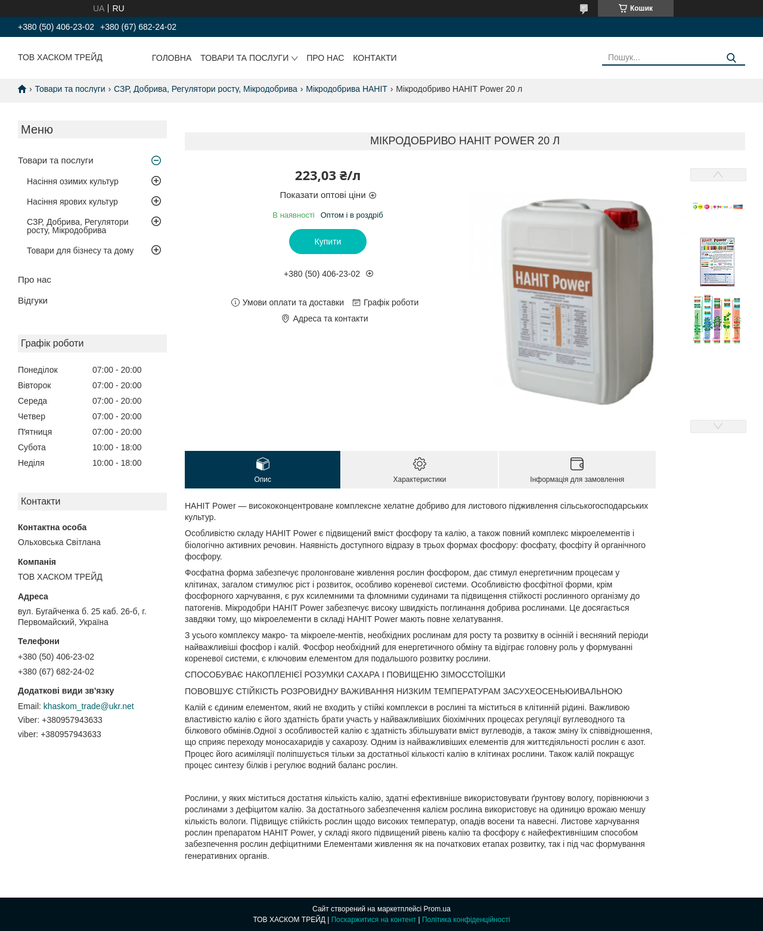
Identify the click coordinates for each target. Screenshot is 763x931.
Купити (328, 241)
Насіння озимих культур (73, 181)
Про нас (325, 58)
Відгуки (33, 300)
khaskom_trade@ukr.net (89, 706)
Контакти (374, 58)
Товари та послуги (244, 58)
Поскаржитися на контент (373, 919)
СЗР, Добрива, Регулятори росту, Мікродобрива (205, 89)
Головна (171, 58)
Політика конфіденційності (466, 919)
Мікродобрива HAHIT (346, 89)
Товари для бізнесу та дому (80, 250)
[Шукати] (731, 58)
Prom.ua (437, 909)
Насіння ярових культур (72, 201)
